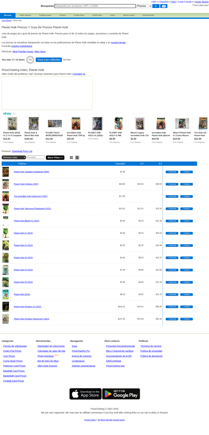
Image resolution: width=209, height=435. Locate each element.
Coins (112, 15)
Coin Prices (9, 356)
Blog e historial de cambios (119, 351)
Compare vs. (79, 74)
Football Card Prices (13, 381)
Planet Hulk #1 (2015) (23, 233)
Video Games (25, 15)
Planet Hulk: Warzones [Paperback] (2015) (32, 208)
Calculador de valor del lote (51, 351)
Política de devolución (151, 356)
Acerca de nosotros (82, 356)
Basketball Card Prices (14, 376)
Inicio (74, 346)
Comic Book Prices (13, 361)
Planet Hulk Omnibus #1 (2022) (27, 307)
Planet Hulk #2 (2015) (23, 245)
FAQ (173, 1)
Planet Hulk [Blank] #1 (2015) (26, 221)
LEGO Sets (97, 15)
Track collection (48, 59)
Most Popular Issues (23, 51)
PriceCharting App (115, 366)
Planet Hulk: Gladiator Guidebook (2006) (31, 172)
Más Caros (40, 51)
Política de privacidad (151, 351)
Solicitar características (83, 366)
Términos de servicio (150, 346)
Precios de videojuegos (15, 346)
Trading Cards (45, 15)
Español (164, 1)
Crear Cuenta (185, 1)
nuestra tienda (118, 42)
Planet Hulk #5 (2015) (23, 282)
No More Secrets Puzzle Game (111, 420)
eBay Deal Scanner (47, 366)
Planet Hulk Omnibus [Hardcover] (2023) (31, 319)
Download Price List (22, 151)
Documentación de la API (119, 356)
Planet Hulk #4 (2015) (23, 270)
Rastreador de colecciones (51, 346)
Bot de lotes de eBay (48, 361)
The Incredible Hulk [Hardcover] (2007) (31, 196)
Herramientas (148, 15)
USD (153, 1)
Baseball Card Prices (14, 371)
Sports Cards (128, 15)
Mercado (7, 15)
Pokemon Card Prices (14, 366)
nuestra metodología (21, 46)
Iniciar (202, 1)
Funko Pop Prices (12, 351)
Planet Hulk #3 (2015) (23, 257)
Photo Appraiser (46, 356)
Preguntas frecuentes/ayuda (120, 346)
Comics (62, 15)
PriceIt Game (90, 420)
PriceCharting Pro (81, 351)
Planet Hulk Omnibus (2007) (26, 184)
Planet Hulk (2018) (22, 294)
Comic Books (6, 20)
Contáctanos (78, 361)
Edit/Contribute (113, 361)
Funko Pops (79, 15)
